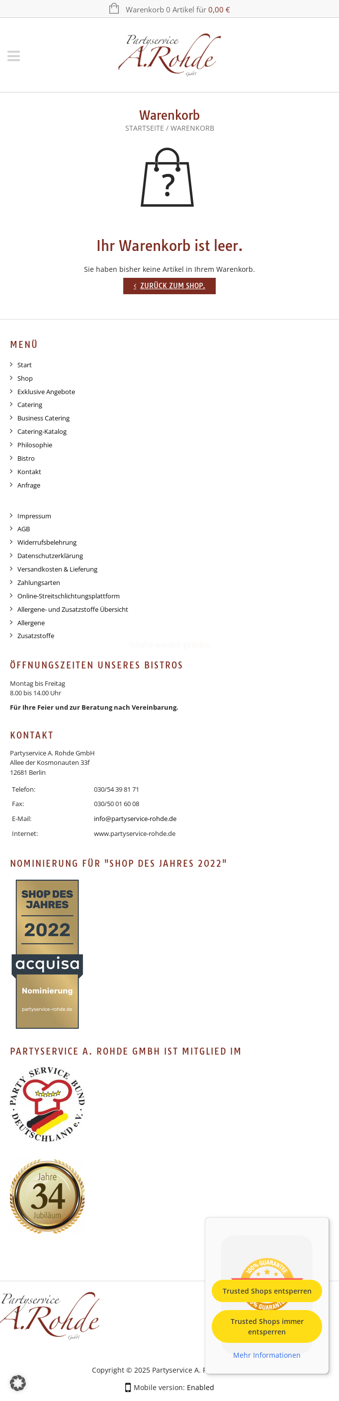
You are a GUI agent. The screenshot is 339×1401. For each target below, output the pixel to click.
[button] (18, 1383)
